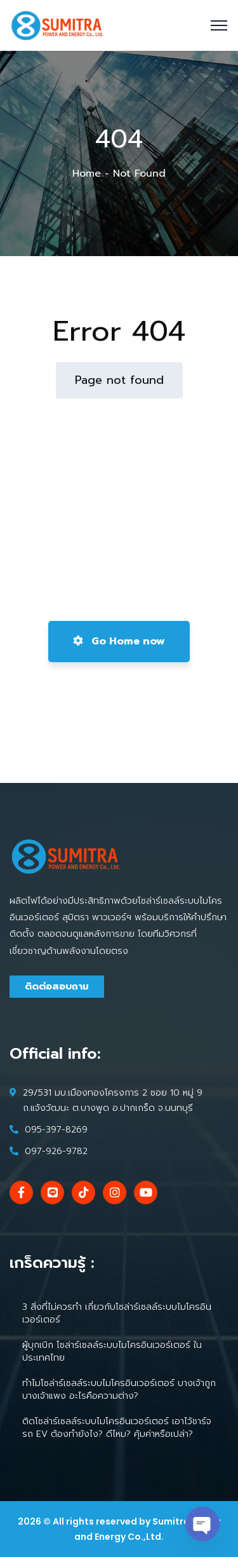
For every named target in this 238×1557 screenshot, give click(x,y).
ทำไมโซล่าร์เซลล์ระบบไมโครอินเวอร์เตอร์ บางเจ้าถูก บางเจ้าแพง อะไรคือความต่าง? (119, 1390)
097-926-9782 (56, 1151)
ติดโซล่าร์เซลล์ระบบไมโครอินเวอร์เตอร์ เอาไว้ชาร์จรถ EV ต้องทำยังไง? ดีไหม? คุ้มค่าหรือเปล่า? (116, 1428)
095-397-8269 (56, 1129)
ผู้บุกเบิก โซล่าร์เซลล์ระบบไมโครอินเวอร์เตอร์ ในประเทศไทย (112, 1351)
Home (86, 173)
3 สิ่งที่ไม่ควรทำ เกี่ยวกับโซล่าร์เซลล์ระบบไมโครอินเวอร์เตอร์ (116, 1313)
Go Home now (119, 641)
